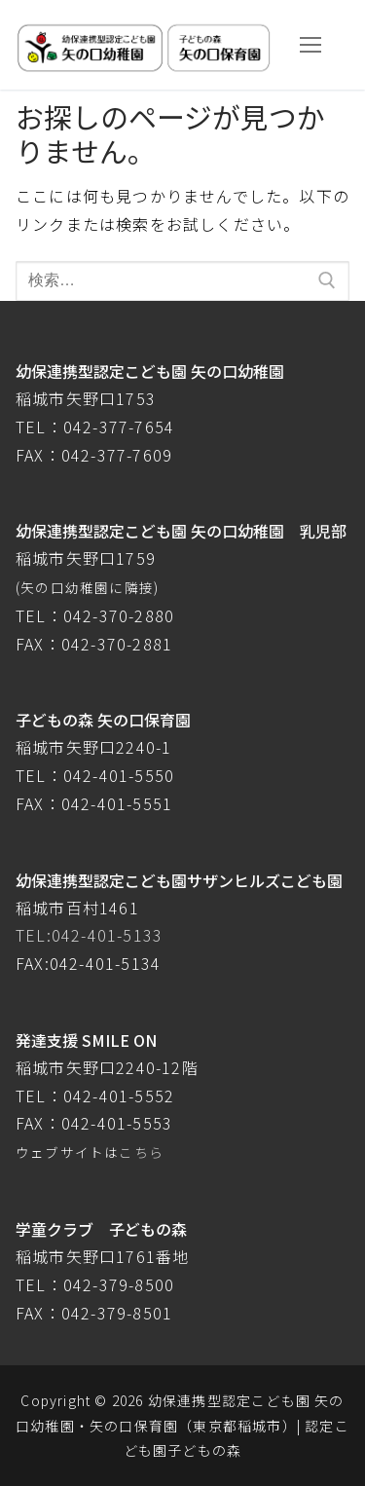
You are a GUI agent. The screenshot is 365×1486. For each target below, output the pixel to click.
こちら (141, 1152)
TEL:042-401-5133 (89, 935)
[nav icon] (310, 44)
